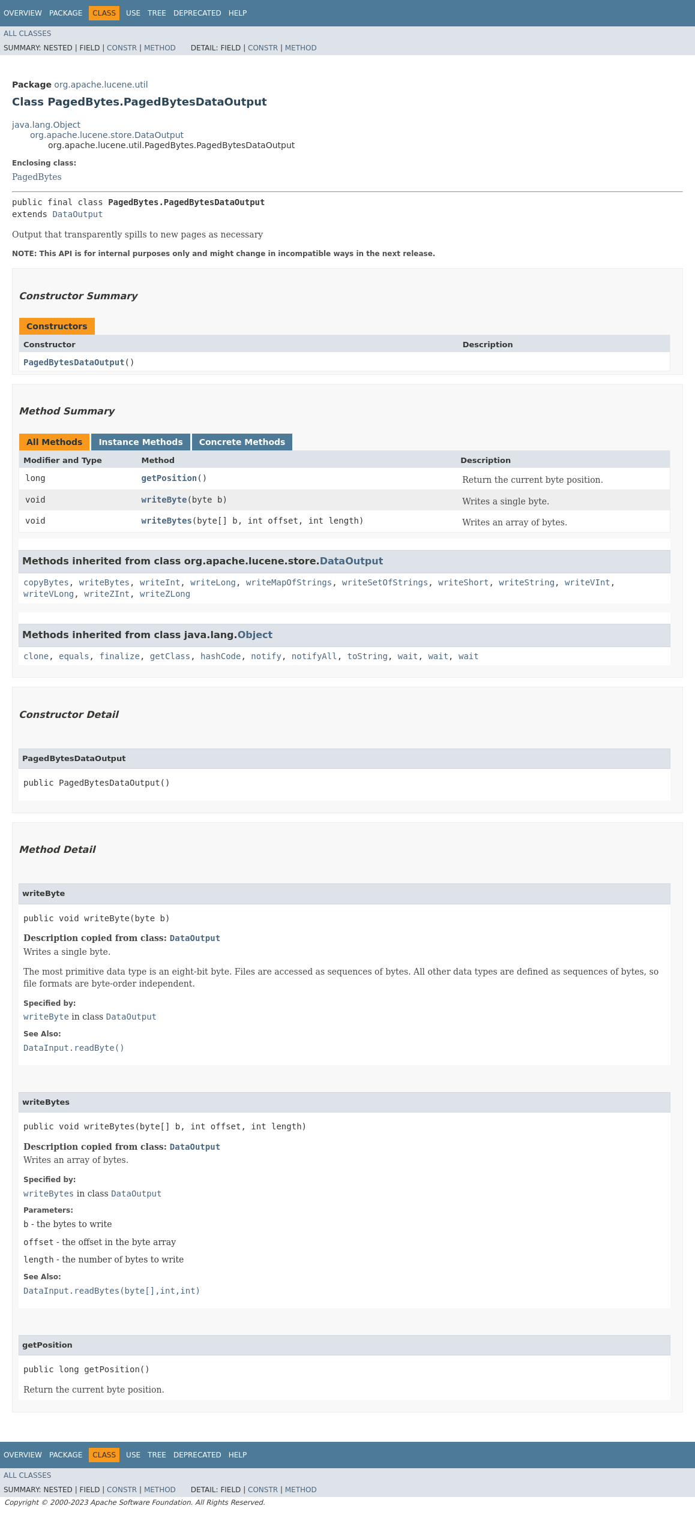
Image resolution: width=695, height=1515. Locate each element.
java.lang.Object (46, 125)
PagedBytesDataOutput (74, 362)
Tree (157, 13)
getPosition (169, 478)
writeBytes (167, 520)
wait (408, 656)
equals (74, 656)
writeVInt (587, 582)
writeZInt (107, 594)
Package (65, 13)
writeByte (164, 499)
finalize (119, 656)
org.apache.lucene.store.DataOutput (107, 135)
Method (160, 48)
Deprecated (197, 13)
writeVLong (48, 594)
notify (266, 656)
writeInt (160, 582)
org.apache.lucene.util (101, 84)
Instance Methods (140, 442)
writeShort (463, 582)
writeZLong (165, 594)
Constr (122, 48)
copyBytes (46, 582)
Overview (23, 13)
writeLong (213, 582)
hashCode (220, 656)
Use (133, 13)
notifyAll (314, 656)
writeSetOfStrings (385, 582)
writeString (527, 582)
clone (36, 656)
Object (255, 635)
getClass (170, 656)
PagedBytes (37, 177)
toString (368, 656)
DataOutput (77, 214)
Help (238, 13)
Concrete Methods (242, 442)
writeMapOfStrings (289, 582)
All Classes (27, 33)
